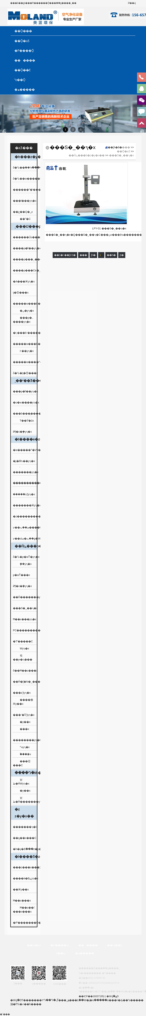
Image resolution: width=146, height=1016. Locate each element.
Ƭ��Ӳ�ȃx (25, 420)
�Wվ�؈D (112, 996)
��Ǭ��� (23, 31)
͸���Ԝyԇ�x (23, 648)
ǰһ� (93, 255)
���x (23, 729)
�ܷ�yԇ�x (24, 563)
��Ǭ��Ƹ (22, 70)
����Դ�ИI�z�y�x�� (26, 773)
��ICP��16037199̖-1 (92, 996)
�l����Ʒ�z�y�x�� (26, 857)
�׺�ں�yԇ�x (25, 310)
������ (24, 60)
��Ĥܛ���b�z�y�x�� (26, 546)
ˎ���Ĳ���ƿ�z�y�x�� (26, 226)
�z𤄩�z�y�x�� (24, 812)
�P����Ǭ (24, 50)
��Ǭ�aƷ (21, 41)
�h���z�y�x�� (26, 157)
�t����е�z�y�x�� (26, 439)
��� (126, 147)
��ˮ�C (24, 218)
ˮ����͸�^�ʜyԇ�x (23, 747)
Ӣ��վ (132, 3)
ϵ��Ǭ (19, 80)
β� (122, 255)
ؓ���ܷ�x (24, 754)
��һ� (111, 255)
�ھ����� (24, 89)
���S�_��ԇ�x (121, 155)
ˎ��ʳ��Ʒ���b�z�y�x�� (26, 381)
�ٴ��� (5, 1014)
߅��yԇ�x (25, 350)
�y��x (23, 721)
